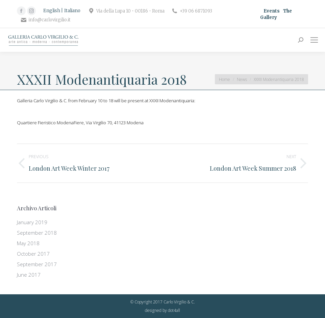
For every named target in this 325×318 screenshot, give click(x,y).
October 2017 (33, 253)
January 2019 (32, 222)
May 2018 (28, 243)
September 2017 (37, 264)
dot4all (174, 310)
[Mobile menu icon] (314, 40)
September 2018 (37, 232)
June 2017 (29, 274)
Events (272, 11)
